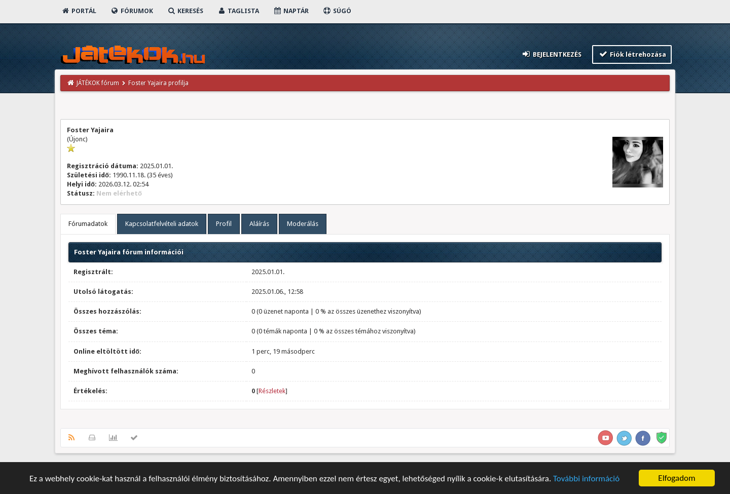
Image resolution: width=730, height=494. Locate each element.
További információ (586, 479)
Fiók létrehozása (632, 54)
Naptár (291, 11)
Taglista (238, 11)
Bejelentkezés (551, 54)
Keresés (185, 11)
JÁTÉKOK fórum (98, 83)
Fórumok (131, 11)
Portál (78, 11)
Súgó (336, 11)
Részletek (272, 391)
